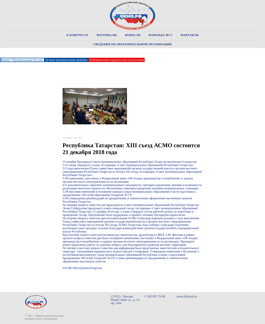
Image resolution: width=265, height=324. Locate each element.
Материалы (107, 35)
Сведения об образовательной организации (132, 44)
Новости (133, 35)
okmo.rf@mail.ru (186, 296)
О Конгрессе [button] (77, 35)
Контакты (190, 35)
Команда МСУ (161, 35)
